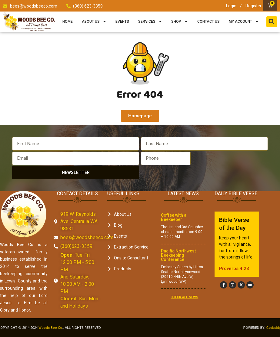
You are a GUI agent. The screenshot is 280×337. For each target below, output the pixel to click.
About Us (94, 21)
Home (67, 21)
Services (150, 21)
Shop (179, 21)
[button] (271, 21)
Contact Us (208, 21)
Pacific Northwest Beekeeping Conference (178, 255)
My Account (244, 21)
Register (253, 5)
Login (231, 5)
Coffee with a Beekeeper (173, 217)
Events (122, 21)
